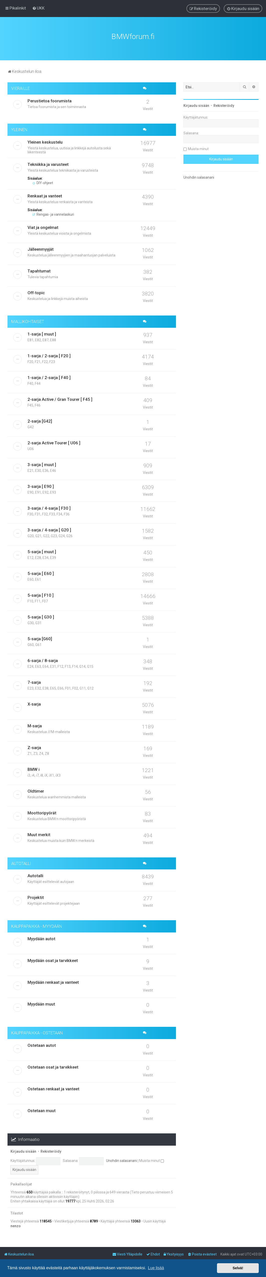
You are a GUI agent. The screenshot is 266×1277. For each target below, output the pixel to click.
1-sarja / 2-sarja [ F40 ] (49, 377)
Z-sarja (34, 747)
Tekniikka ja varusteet (48, 164)
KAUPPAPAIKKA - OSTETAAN (37, 1032)
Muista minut (151, 1161)
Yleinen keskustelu (45, 142)
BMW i (34, 769)
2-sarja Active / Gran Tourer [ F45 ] (60, 399)
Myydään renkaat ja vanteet (53, 982)
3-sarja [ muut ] (42, 464)
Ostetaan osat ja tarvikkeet (53, 1067)
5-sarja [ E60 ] (41, 573)
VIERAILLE (20, 88)
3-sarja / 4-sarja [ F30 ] (49, 508)
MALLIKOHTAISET (27, 321)
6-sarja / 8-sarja (43, 660)
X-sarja (34, 704)
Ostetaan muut (42, 1110)
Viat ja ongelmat (43, 227)
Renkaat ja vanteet (45, 195)
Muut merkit (39, 834)
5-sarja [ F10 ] (41, 595)
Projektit (36, 897)
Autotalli (35, 875)
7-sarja (34, 682)
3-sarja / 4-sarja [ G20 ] (49, 529)
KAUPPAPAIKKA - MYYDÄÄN (36, 926)
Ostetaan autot (42, 1045)
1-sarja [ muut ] (42, 334)
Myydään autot (41, 938)
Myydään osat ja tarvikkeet (53, 960)
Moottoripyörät (42, 812)
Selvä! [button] (237, 1268)
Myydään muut (41, 1004)
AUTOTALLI (21, 863)
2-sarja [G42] (40, 421)
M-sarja (35, 725)
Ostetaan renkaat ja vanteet (53, 1088)
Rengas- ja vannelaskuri (53, 214)
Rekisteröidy (51, 1151)
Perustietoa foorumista (50, 100)
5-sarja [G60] (40, 638)
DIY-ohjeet (43, 183)
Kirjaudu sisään (23, 1151)
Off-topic (36, 292)
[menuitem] (38, 8)
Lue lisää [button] (156, 1268)
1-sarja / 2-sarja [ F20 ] (49, 355)
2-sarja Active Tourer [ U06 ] (54, 442)
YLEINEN (19, 129)
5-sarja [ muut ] (42, 551)
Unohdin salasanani (121, 1161)
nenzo (16, 1226)
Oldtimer (36, 791)
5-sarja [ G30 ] (41, 616)
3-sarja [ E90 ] (41, 486)
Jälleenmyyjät (41, 249)
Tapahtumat (39, 270)
